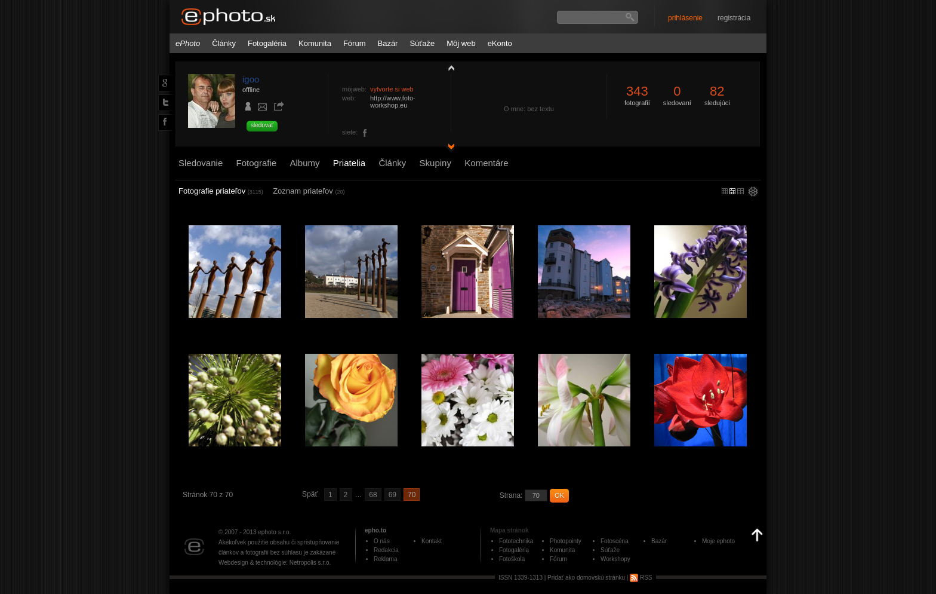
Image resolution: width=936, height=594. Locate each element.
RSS (641, 577)
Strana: (511, 495)
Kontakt (431, 541)
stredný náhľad (740, 191)
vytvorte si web (392, 89)
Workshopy (615, 559)
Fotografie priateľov (220, 190)
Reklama (385, 559)
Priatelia (349, 163)
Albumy (304, 163)
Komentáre (486, 163)
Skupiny (435, 163)
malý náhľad (732, 191)
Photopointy (565, 541)
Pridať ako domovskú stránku (586, 577)
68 (373, 495)
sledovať (262, 125)
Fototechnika (516, 541)
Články (224, 43)
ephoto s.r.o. (274, 532)
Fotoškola (512, 559)
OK (559, 495)
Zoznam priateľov (308, 190)
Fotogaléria (267, 43)
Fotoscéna (615, 541)
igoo (250, 79)
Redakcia (386, 550)
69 (392, 495)
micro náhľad (725, 191)
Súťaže (422, 43)
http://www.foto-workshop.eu (392, 101)
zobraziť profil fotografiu (448, 67)
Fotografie (256, 163)
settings (753, 192)
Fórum (354, 43)
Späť (310, 494)
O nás (382, 541)
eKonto (500, 43)
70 (411, 495)
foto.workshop (365, 133)
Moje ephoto (718, 541)
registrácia (734, 18)
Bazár (387, 43)
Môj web (461, 43)
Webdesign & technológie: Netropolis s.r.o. (274, 562)
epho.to (375, 530)
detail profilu (448, 147)
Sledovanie (200, 163)
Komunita (314, 43)
